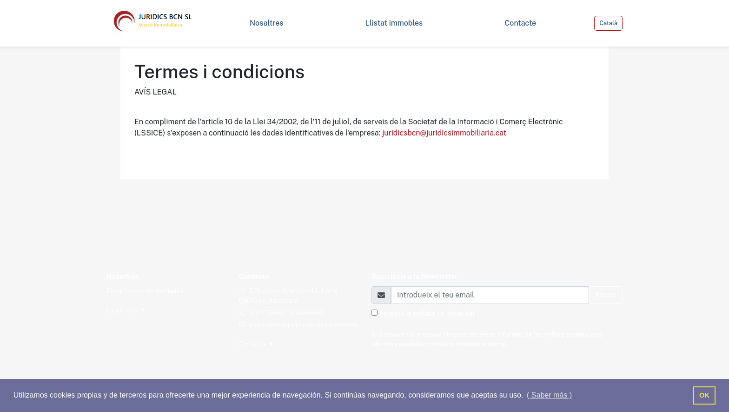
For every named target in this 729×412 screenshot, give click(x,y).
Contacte (255, 344)
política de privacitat (444, 313)
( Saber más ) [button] (549, 395)
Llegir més (125, 310)
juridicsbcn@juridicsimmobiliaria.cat (444, 132)
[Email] (490, 295)
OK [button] (704, 395)
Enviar (605, 294)
